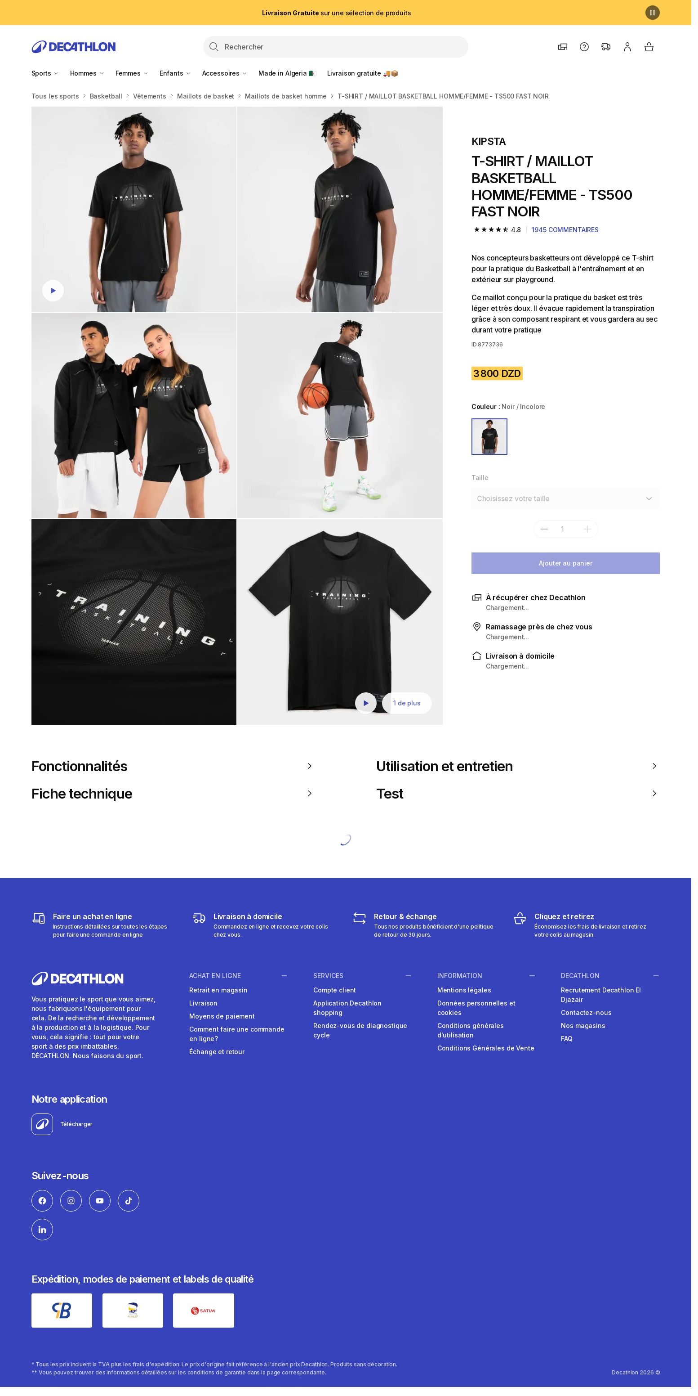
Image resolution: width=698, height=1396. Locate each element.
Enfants (175, 73)
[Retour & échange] (425, 925)
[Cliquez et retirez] (586, 925)
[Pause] (652, 12)
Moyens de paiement (221, 1016)
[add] (587, 529)
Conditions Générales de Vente (485, 1048)
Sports (45, 73)
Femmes (132, 73)
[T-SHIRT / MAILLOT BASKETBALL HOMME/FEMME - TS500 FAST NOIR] (134, 209)
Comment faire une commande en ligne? (236, 1033)
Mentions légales (464, 990)
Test (518, 793)
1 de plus (407, 703)
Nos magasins (583, 1025)
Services (328, 975)
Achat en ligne (215, 975)
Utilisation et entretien (518, 766)
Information (459, 975)
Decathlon (580, 975)
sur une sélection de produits (336, 13)
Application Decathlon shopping (347, 1007)
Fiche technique (173, 793)
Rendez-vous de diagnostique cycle (360, 1030)
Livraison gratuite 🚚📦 (362, 73)
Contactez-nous (586, 1012)
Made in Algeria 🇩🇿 (287, 73)
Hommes (87, 73)
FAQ (567, 1038)
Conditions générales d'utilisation (470, 1030)
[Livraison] (265, 925)
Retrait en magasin (218, 990)
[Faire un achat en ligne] (104, 925)
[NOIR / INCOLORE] (489, 436)
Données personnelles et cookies (476, 1007)
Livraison (203, 1003)
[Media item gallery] (237, 416)
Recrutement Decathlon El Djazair (601, 994)
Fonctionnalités (173, 766)
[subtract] (544, 529)
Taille (480, 477)
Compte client (334, 990)
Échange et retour (217, 1051)
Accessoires (225, 73)
